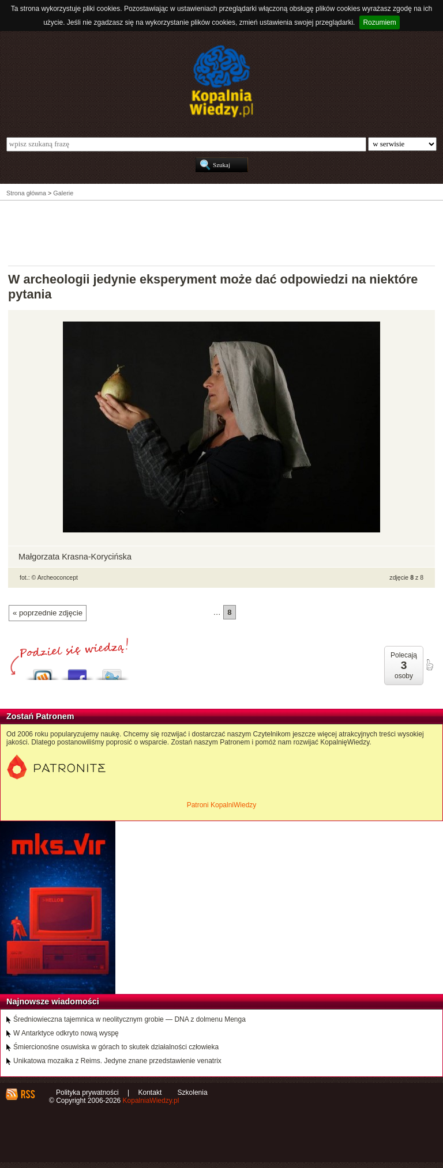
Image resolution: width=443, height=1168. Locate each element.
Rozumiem (379, 22)
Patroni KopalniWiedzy (222, 805)
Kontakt (150, 1092)
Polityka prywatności (87, 1092)
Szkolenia (193, 1092)
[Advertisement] (221, 232)
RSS (27, 1094)
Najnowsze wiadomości (52, 1001)
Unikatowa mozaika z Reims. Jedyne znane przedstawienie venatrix (117, 1061)
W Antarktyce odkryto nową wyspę (66, 1033)
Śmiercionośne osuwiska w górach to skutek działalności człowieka (116, 1047)
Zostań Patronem (40, 716)
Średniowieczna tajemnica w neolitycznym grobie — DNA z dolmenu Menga (129, 1019)
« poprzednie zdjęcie (47, 612)
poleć (429, 665)
